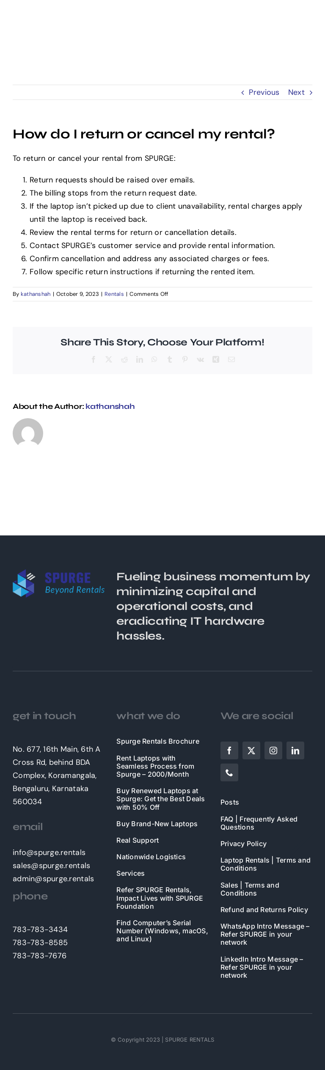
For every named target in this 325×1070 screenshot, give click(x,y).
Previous (264, 92)
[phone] (229, 772)
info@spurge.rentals (49, 852)
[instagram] (273, 750)
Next (296, 92)
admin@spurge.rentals (53, 879)
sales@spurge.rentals (51, 865)
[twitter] (251, 750)
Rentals (114, 294)
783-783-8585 (40, 943)
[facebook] (229, 750)
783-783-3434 (40, 929)
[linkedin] (295, 750)
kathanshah (36, 294)
